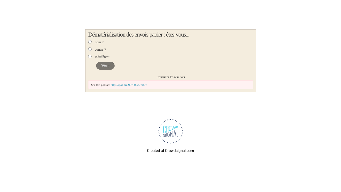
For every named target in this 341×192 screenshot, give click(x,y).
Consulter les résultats (171, 77)
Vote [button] (105, 65)
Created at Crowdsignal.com (170, 151)
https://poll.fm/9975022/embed (129, 84)
